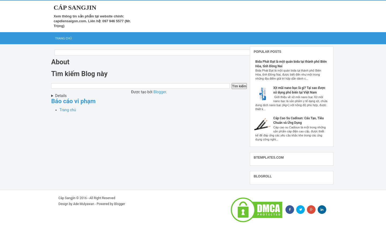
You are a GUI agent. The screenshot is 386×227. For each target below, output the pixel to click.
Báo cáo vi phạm (73, 101)
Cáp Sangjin (75, 7)
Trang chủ (63, 38)
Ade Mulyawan (83, 204)
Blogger (159, 92)
